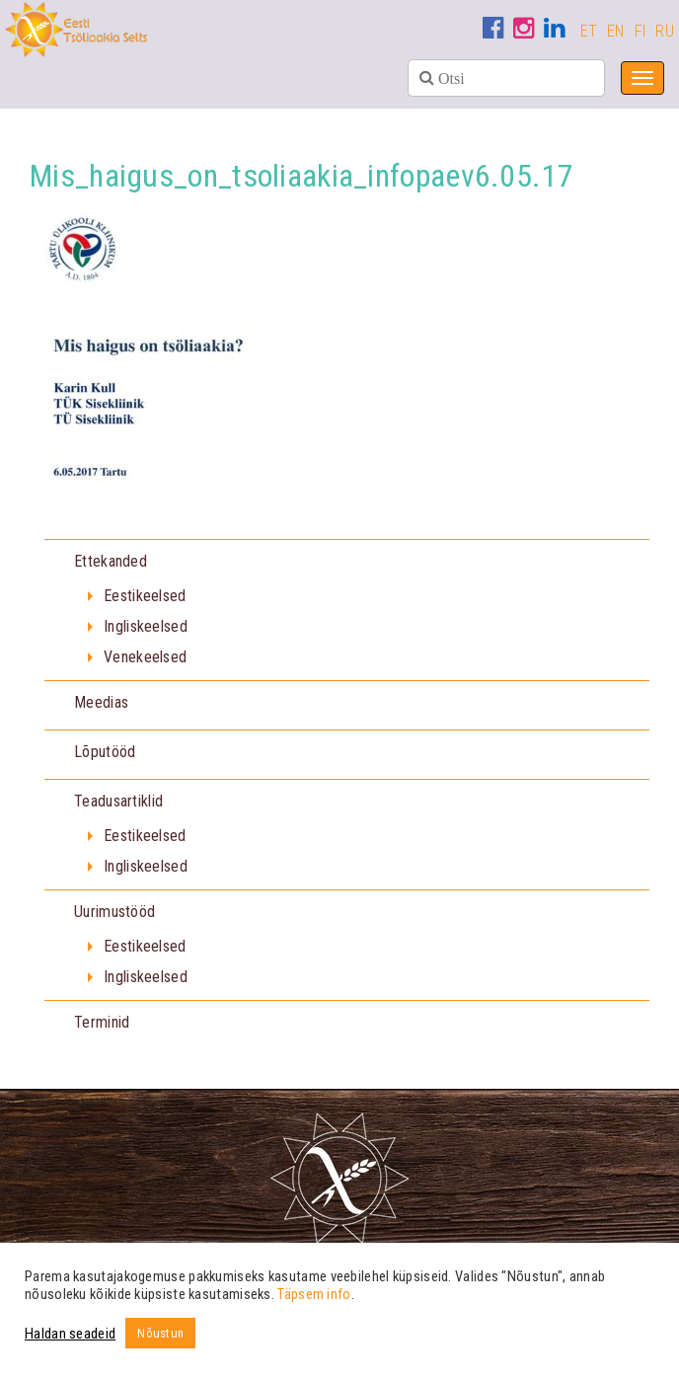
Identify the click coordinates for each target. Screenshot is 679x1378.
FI (640, 31)
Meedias (101, 702)
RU (664, 31)
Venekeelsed (145, 657)
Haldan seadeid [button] (70, 1333)
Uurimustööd (114, 911)
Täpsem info (313, 1294)
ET (589, 31)
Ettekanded (110, 561)
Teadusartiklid (118, 801)
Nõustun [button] (160, 1333)
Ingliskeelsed (146, 626)
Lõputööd (104, 751)
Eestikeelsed (145, 595)
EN (616, 31)
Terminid (101, 1022)
